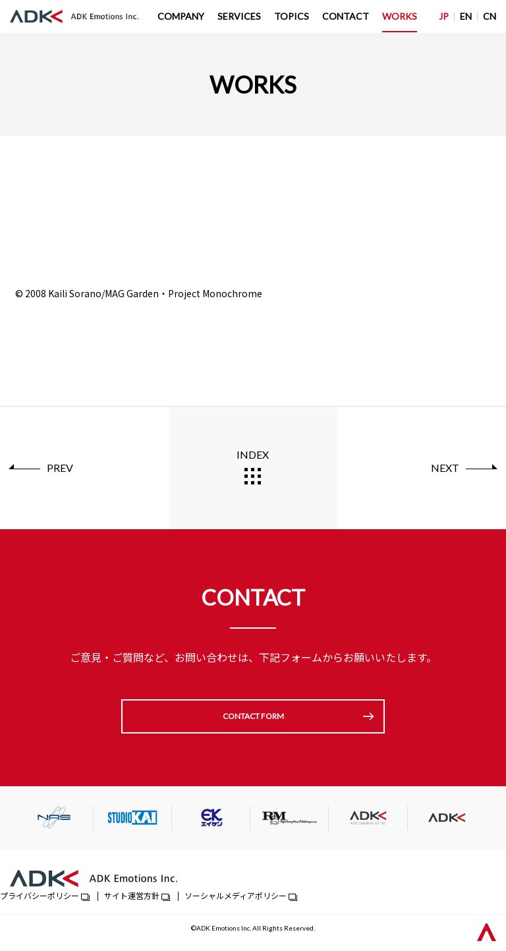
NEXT (445, 467)
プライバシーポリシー (39, 895)
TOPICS (291, 16)
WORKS (399, 16)
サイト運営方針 (131, 895)
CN (489, 16)
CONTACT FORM (253, 716)
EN (466, 16)
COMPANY (180, 16)
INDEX (253, 454)
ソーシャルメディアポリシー (235, 895)
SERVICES (239, 16)
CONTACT (345, 16)
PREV (60, 467)
